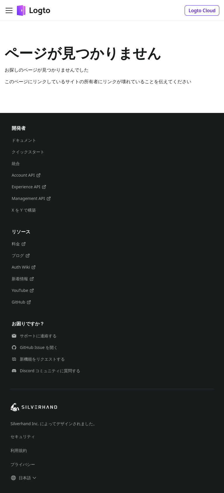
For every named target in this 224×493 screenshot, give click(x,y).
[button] (202, 10)
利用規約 (18, 450)
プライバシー (22, 464)
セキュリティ (22, 436)
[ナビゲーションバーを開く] (9, 10)
